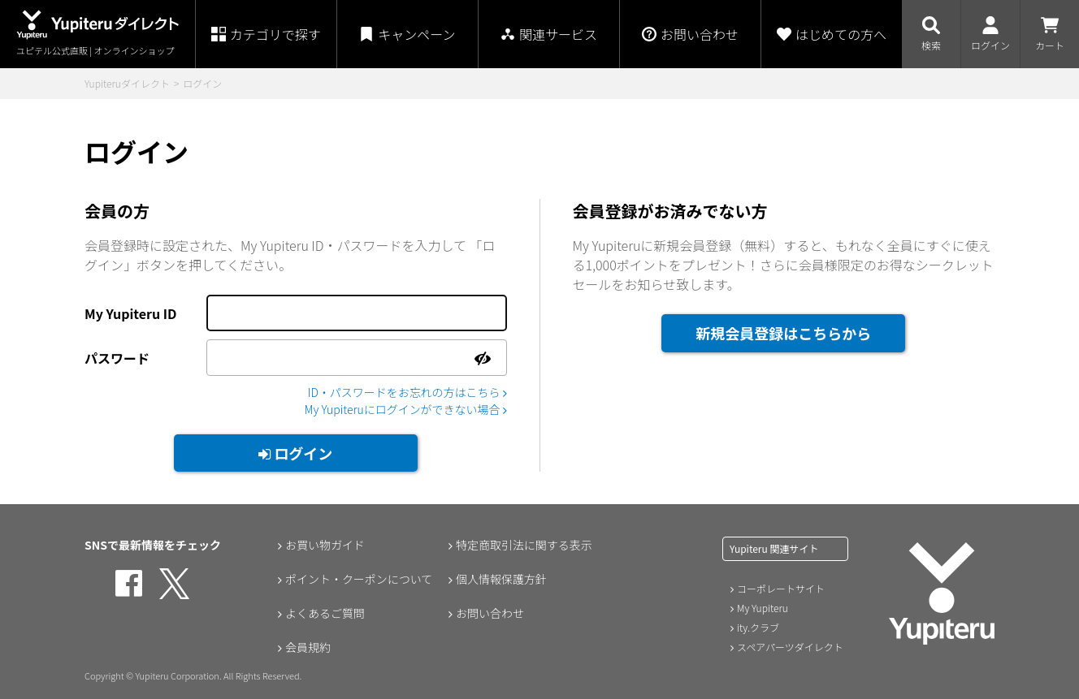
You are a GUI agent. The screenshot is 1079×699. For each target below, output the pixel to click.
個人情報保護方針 (501, 579)
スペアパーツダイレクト (790, 647)
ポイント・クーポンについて (359, 579)
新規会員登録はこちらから (783, 332)
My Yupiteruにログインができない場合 (405, 409)
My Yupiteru (762, 608)
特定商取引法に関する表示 (524, 545)
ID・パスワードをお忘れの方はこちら (406, 392)
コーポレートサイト (781, 588)
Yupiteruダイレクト (127, 83)
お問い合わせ (490, 613)
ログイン (295, 453)
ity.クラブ (758, 627)
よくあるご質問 (325, 613)
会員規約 (308, 647)
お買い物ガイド (325, 545)
